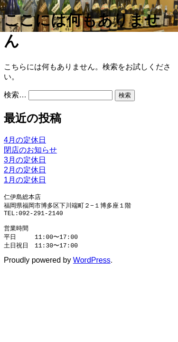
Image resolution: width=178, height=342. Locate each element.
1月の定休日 (25, 180)
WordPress (92, 265)
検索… (15, 95)
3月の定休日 (25, 160)
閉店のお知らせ (30, 150)
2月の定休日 (25, 170)
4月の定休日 (25, 140)
